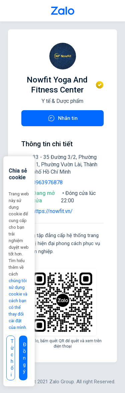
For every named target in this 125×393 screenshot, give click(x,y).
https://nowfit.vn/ (53, 211)
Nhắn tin (62, 118)
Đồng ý (24, 358)
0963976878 (48, 182)
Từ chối (12, 358)
